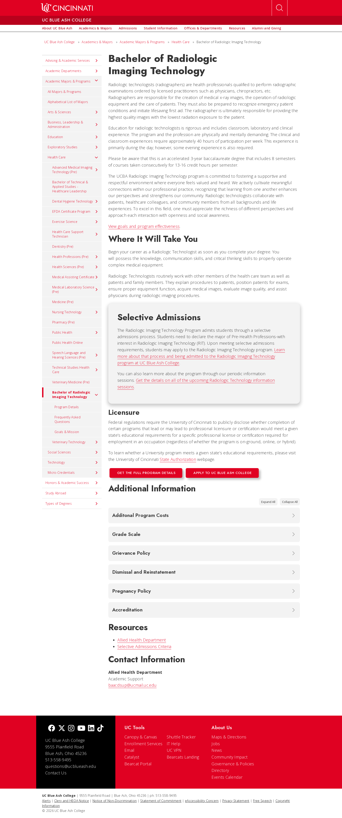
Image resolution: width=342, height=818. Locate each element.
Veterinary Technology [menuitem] (75, 442)
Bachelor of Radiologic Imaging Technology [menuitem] (70, 393)
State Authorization (178, 459)
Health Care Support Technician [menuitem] (75, 234)
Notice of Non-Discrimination (115, 801)
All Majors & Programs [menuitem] (64, 92)
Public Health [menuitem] (75, 332)
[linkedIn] (91, 729)
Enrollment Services (143, 743)
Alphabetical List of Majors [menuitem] (68, 102)
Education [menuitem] (73, 137)
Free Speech (262, 801)
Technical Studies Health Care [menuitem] (75, 369)
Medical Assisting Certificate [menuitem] (75, 277)
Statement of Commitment (160, 801)
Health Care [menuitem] (73, 157)
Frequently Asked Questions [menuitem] (68, 419)
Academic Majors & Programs (142, 42)
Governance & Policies (232, 763)
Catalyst (131, 757)
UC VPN (174, 750)
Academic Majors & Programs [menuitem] (71, 80)
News (216, 750)
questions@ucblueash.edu (70, 766)
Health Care (181, 42)
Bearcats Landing (183, 757)
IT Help (173, 743)
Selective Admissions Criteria (144, 646)
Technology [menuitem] (73, 462)
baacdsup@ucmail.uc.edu (132, 685)
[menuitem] (57, 28)
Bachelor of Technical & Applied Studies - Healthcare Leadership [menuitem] (70, 186)
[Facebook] (51, 729)
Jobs (215, 743)
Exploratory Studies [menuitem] (73, 147)
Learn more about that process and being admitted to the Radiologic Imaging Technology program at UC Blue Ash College (201, 356)
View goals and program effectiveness (144, 226)
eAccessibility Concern (202, 801)
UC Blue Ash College (59, 42)
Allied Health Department (141, 640)
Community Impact (229, 757)
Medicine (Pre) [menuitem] (62, 302)
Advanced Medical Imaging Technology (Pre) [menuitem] (75, 169)
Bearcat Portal (138, 763)
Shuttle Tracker (181, 737)
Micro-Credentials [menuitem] (73, 472)
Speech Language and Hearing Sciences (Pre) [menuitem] (75, 355)
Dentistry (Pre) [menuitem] (62, 246)
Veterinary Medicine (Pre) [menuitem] (71, 382)
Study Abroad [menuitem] (71, 493)
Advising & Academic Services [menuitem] (71, 60)
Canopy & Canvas (140, 737)
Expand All (268, 502)
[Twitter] (61, 729)
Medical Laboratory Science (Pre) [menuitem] (75, 289)
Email (129, 750)
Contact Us (55, 773)
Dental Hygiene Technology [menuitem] (75, 201)
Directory (220, 770)
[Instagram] (71, 729)
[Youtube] (81, 729)
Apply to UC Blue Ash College (222, 472)
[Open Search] (279, 8)
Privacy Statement (235, 801)
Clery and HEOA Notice (71, 801)
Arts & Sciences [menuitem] (73, 112)
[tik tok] (100, 729)
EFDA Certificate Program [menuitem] (75, 211)
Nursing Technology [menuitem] (75, 312)
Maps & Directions (228, 737)
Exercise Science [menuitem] (75, 221)
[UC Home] (67, 8)
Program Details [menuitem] (67, 407)
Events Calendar (226, 777)
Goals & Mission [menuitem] (67, 432)
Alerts (46, 801)
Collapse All (290, 502)
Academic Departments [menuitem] (71, 71)
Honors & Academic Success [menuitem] (71, 482)
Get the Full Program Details (146, 472)
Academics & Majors (97, 42)
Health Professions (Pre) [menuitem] (75, 256)
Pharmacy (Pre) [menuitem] (63, 322)
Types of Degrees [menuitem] (71, 503)
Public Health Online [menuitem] (67, 342)
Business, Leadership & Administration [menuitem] (73, 124)
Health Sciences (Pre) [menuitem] (75, 267)
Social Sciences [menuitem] (73, 452)
